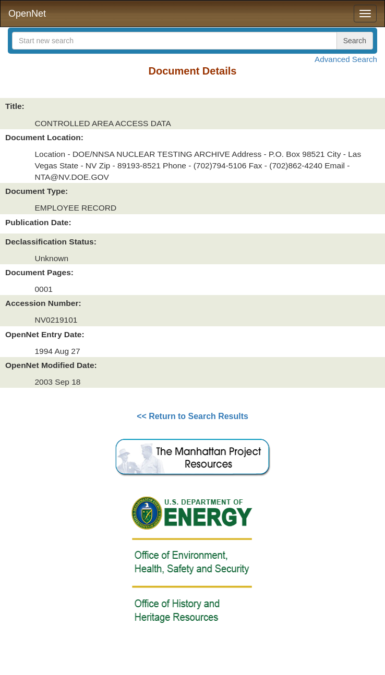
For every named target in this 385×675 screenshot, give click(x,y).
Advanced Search (346, 59)
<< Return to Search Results (192, 416)
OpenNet (27, 13)
